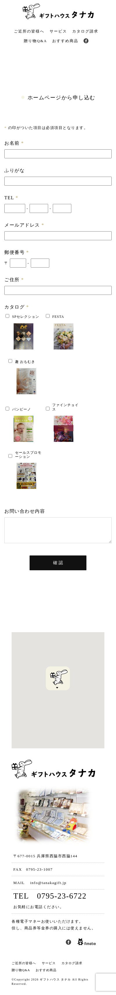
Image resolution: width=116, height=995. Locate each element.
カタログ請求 (85, 31)
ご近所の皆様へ (29, 31)
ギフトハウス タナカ (55, 983)
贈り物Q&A (35, 41)
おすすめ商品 (65, 41)
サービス (58, 31)
